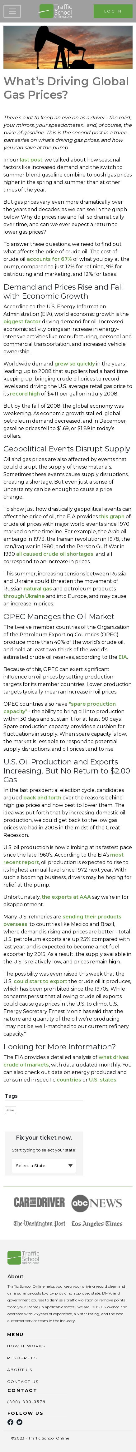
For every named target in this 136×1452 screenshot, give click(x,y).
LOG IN (113, 11)
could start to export (40, 981)
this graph (111, 517)
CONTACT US (23, 1381)
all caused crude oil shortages (54, 554)
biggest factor (22, 322)
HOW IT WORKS (26, 1346)
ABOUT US (19, 1369)
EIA (123, 657)
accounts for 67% (49, 259)
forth (54, 798)
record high (25, 394)
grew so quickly (74, 364)
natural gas (38, 589)
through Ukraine (24, 596)
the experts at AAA (66, 897)
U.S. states (102, 1080)
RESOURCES (22, 1357)
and (42, 798)
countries (69, 1080)
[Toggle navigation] (12, 11)
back (29, 798)
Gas (11, 1110)
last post (31, 160)
